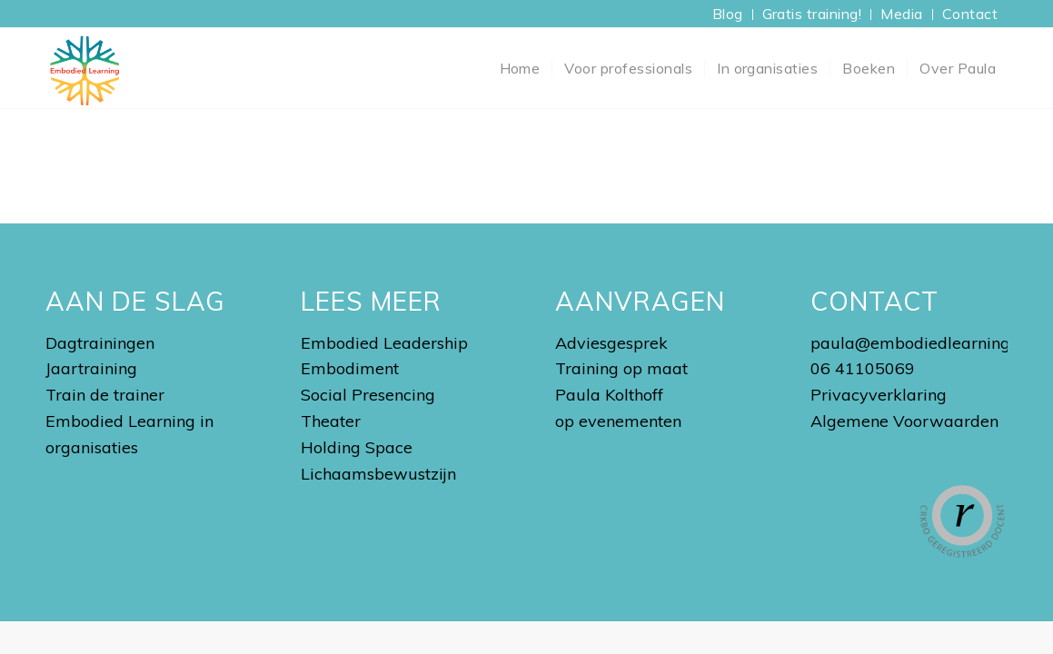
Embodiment (350, 368)
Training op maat (621, 368)
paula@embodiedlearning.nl (918, 342)
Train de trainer (104, 394)
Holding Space (356, 447)
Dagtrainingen (99, 342)
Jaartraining (91, 368)
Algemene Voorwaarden (904, 421)
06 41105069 (862, 368)
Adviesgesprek (611, 342)
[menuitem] (728, 14)
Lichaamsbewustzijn (378, 473)
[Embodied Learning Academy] (84, 68)
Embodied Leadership (384, 342)
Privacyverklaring (878, 394)
